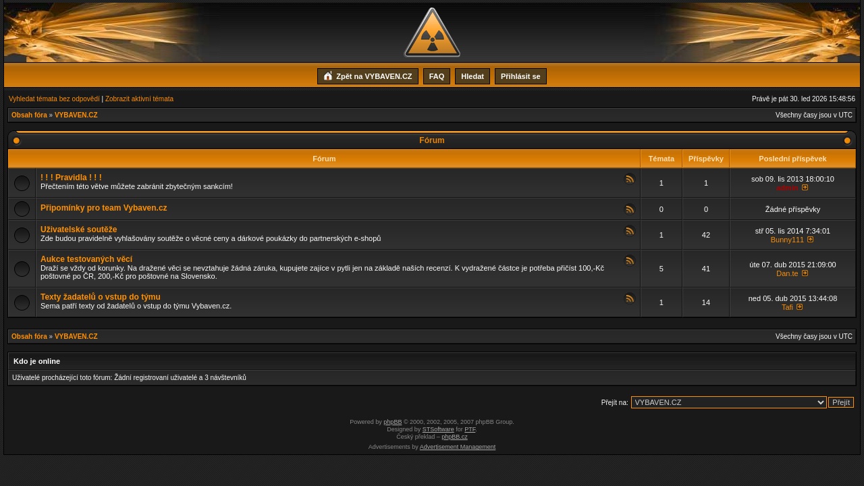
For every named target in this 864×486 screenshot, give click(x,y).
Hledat (472, 76)
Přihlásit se (521, 76)
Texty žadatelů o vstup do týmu (100, 297)
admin (787, 188)
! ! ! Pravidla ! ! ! (71, 177)
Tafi (787, 307)
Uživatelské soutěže (78, 229)
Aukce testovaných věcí (86, 259)
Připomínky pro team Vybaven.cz (103, 208)
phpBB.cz (454, 436)
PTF (469, 429)
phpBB (392, 421)
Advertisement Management (458, 446)
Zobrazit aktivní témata (139, 99)
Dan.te (787, 273)
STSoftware (438, 429)
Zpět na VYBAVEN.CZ (367, 75)
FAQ (437, 76)
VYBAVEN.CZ (76, 115)
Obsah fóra (29, 115)
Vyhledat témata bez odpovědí (54, 99)
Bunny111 (788, 240)
